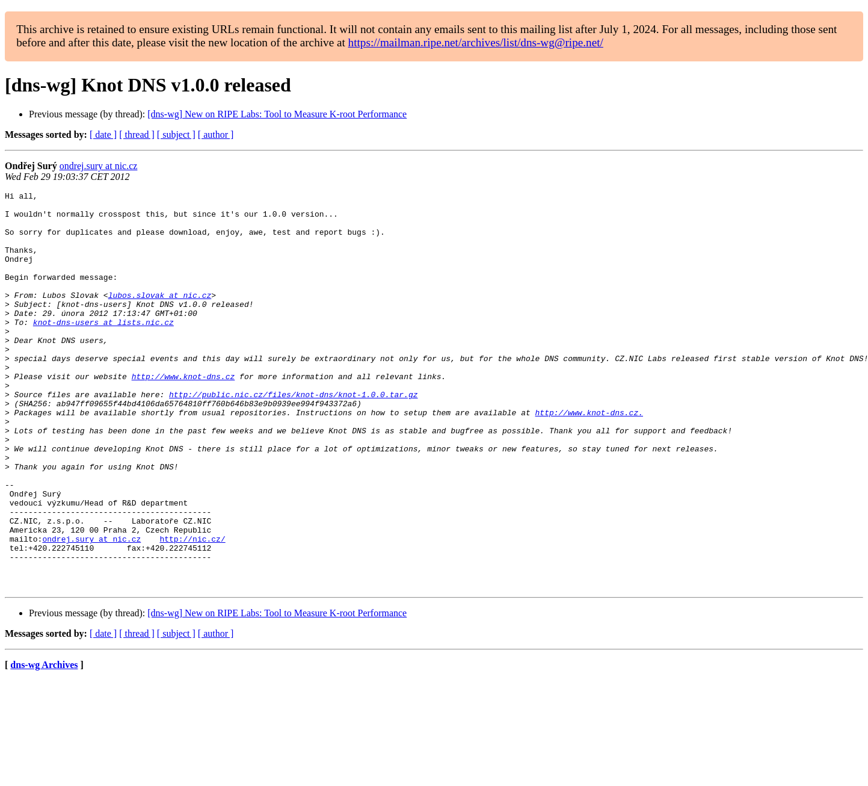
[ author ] (216, 134)
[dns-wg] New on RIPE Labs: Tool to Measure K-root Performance (277, 114)
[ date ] (103, 134)
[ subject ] (176, 134)
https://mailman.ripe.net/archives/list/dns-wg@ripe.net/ (475, 42)
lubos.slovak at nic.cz (160, 316)
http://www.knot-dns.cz (183, 414)
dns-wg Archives (44, 744)
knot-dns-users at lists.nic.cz (103, 349)
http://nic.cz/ (192, 609)
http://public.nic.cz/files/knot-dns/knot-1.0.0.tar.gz (293, 435)
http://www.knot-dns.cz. (588, 457)
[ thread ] (137, 134)
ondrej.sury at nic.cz (99, 166)
